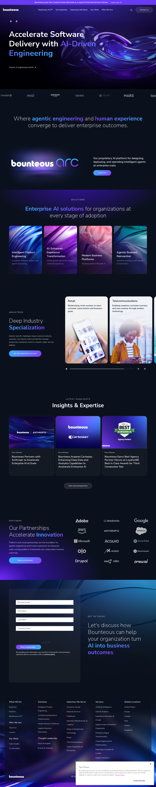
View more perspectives (78, 486)
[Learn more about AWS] (81, 531)
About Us (13, 727)
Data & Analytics (102, 711)
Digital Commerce (103, 758)
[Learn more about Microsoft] (81, 541)
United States (129, 707)
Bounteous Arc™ (46, 10)
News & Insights (44, 743)
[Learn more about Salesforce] (141, 531)
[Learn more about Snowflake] (141, 541)
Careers (12, 732)
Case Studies (14, 744)
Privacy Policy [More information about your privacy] (120, 775)
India (126, 721)
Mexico (127, 725)
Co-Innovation (14, 748)
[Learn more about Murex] (111, 551)
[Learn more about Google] (141, 521)
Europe (127, 711)
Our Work (95, 10)
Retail (69, 737)
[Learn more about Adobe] (81, 521)
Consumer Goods (73, 707)
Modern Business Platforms (48, 723)
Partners (12, 711)
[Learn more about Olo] (81, 551)
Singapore (128, 730)
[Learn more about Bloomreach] (141, 551)
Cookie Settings (139, 781)
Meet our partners (25, 560)
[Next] (145, 369)
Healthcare (71, 716)
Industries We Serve (79, 10)
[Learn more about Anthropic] (111, 531)
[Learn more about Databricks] (111, 521)
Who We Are (108, 10)
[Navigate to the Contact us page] (144, 10)
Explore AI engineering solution (22, 67)
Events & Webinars (45, 748)
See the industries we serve (25, 353)
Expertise (13, 707)
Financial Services (73, 711)
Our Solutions (62, 10)
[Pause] (66, 369)
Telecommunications (75, 742)
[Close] (150, 763)
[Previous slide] (11, 21)
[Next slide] (16, 21)
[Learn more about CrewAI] (141, 561)
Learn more (102, 173)
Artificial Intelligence (104, 707)
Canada (127, 716)
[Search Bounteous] (131, 10)
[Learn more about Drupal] (81, 561)
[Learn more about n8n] (111, 561)
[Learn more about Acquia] (111, 541)
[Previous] (138, 369)
